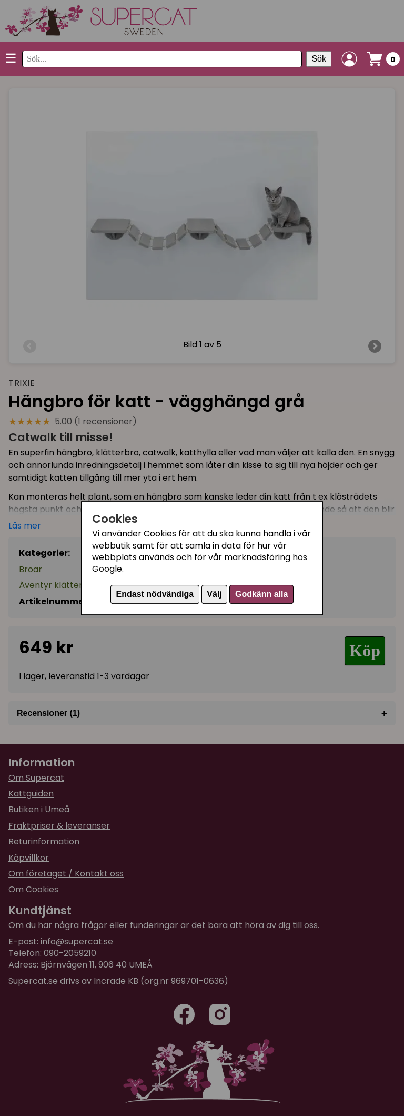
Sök (318, 58)
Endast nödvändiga (155, 594)
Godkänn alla (261, 594)
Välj (214, 594)
